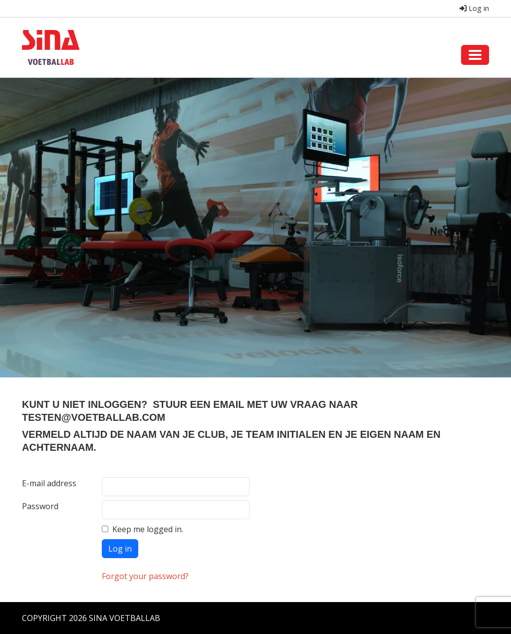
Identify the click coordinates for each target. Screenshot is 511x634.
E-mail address (49, 483)
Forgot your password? (145, 576)
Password (40, 506)
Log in (474, 8)
